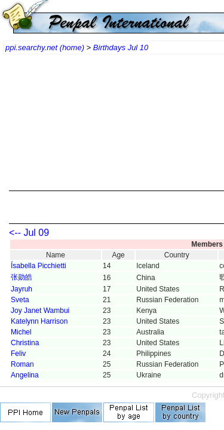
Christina (25, 343)
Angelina (25, 375)
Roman (22, 364)
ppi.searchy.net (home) (44, 47)
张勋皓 (21, 277)
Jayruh (21, 289)
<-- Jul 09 (29, 233)
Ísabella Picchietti (38, 266)
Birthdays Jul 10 (121, 47)
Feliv (18, 353)
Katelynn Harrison (39, 321)
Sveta (20, 300)
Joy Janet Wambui (40, 310)
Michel (21, 332)
